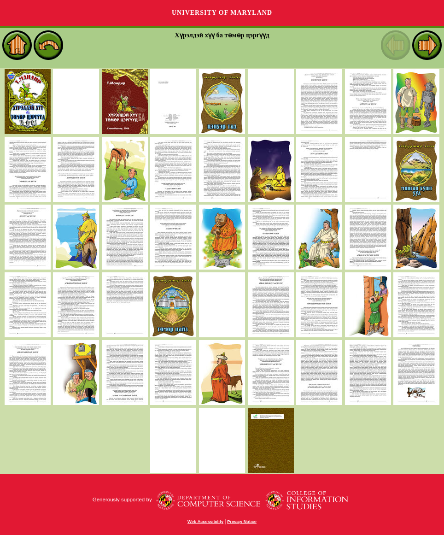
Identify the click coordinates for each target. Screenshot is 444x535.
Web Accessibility (205, 521)
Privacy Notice (242, 521)
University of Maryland (222, 12)
